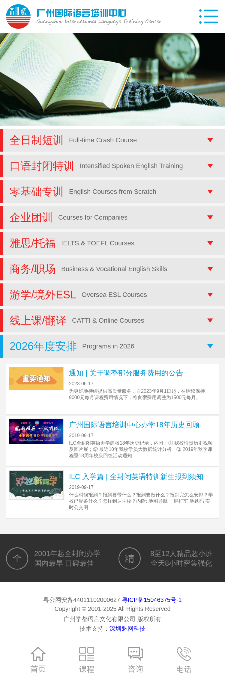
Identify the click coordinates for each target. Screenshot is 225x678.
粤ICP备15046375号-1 (152, 600)
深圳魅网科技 (128, 628)
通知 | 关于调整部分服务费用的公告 (126, 373)
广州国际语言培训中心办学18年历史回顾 (134, 425)
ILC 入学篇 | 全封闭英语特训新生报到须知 (136, 476)
